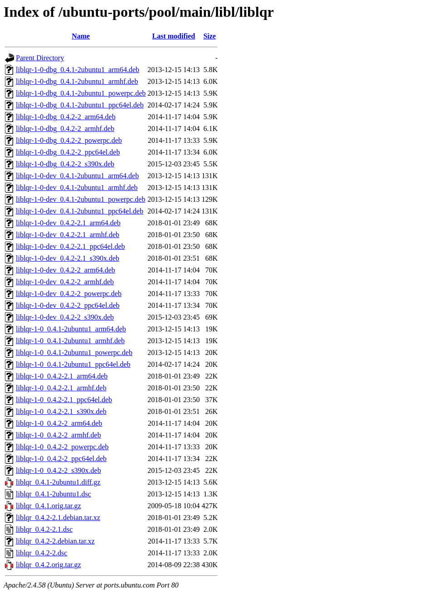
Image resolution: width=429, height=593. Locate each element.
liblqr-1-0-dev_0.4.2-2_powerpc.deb (69, 293)
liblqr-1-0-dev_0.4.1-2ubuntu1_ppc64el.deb (79, 211)
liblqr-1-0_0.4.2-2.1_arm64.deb (61, 376)
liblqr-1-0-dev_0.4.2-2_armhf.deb (65, 282)
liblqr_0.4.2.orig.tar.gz (48, 565)
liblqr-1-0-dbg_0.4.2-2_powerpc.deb (69, 140)
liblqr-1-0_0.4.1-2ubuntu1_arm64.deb (71, 329)
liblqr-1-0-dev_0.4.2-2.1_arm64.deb (68, 223)
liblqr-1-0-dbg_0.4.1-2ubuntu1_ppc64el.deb (80, 105)
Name (81, 36)
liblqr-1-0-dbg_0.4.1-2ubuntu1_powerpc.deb (81, 93)
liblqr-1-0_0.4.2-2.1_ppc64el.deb (64, 399)
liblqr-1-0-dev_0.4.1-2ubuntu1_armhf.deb (77, 187)
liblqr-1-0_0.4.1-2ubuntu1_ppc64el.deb (73, 364)
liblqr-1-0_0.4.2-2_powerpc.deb (62, 447)
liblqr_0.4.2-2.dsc (41, 553)
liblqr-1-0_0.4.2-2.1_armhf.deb (61, 388)
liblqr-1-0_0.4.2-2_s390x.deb (58, 470)
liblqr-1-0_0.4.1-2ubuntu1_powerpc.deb (74, 352)
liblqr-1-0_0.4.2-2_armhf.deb (58, 435)
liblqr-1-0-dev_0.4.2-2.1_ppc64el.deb (70, 246)
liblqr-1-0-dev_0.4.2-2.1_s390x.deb (67, 258)
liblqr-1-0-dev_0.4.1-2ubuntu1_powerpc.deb (80, 199)
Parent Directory (40, 58)
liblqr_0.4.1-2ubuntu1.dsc (53, 494)
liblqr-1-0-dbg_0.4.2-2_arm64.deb (66, 117)
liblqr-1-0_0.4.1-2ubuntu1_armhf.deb (70, 341)
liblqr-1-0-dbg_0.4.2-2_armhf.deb (65, 128)
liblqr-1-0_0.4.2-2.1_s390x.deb (61, 411)
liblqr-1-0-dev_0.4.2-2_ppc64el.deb (68, 305)
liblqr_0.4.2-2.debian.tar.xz (55, 541)
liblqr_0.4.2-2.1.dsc (44, 529)
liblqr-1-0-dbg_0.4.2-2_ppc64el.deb (68, 152)
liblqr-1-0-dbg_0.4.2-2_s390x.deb (65, 164)
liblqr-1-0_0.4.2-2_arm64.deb (59, 423)
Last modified (173, 36)
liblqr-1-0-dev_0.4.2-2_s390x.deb (65, 317)
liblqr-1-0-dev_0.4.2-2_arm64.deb (65, 270)
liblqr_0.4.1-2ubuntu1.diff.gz (58, 482)
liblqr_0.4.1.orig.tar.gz (48, 506)
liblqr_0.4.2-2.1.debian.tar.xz (58, 517)
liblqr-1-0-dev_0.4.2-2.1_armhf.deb (67, 234)
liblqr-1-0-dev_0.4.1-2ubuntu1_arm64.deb (77, 176)
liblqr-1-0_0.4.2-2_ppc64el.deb (61, 458)
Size (209, 36)
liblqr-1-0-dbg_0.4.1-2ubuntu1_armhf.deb (77, 81)
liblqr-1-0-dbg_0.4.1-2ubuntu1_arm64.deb (77, 69)
